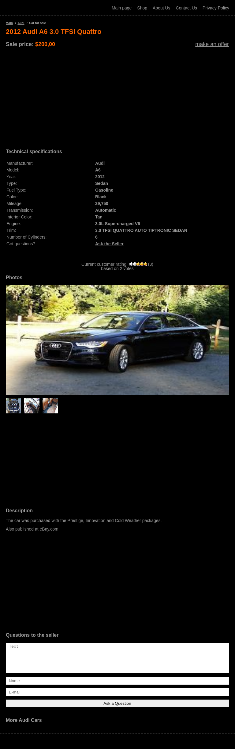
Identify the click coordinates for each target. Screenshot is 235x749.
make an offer (212, 44)
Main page (122, 7)
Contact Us (186, 7)
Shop (142, 7)
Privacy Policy (216, 7)
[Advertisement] (117, 96)
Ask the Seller (109, 243)
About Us (161, 7)
